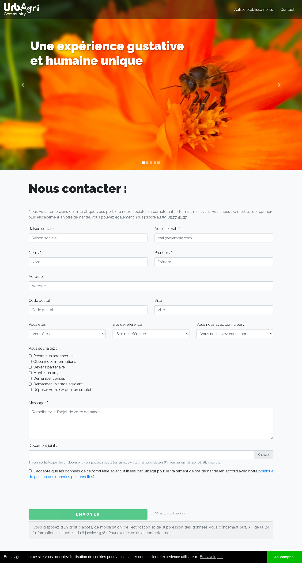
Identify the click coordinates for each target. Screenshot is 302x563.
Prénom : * (163, 252)
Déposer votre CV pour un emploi (62, 389)
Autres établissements (253, 9)
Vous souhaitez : (43, 348)
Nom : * (35, 252)
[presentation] (64, 494)
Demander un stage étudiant (58, 384)
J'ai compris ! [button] (284, 557)
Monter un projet (47, 373)
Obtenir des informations (54, 361)
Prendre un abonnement (54, 356)
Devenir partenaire (49, 367)
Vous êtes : (38, 324)
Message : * (38, 403)
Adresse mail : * (168, 228)
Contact (287, 9)
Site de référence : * (129, 324)
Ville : (159, 300)
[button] (22, 85)
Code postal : (40, 300)
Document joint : (43, 445)
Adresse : (36, 276)
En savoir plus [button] (211, 557)
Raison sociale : (42, 228)
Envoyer (88, 514)
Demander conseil (49, 378)
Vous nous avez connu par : (220, 324)
